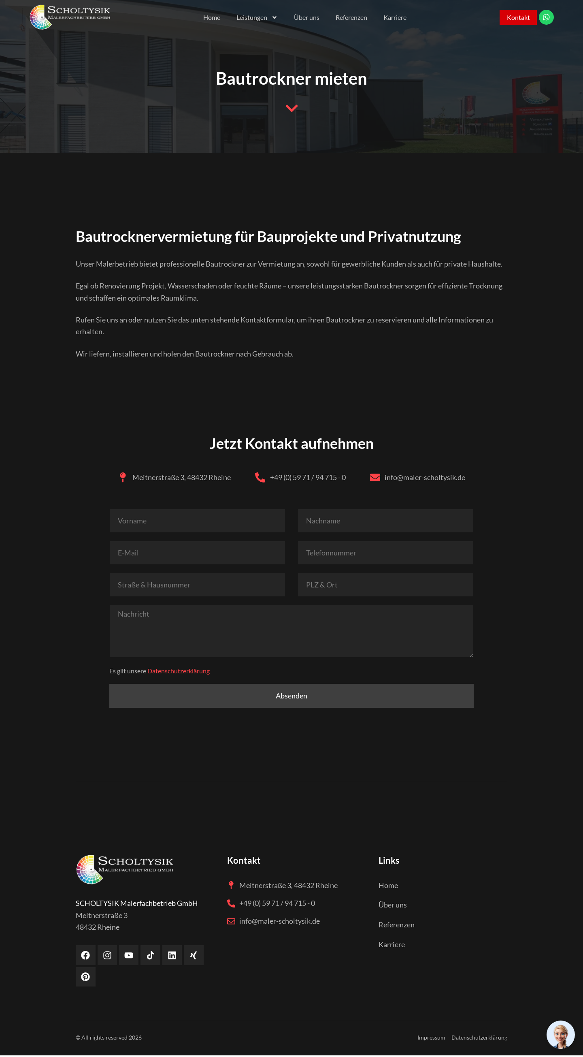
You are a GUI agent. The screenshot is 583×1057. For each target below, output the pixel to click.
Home (210, 17)
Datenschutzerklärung (178, 672)
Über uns (305, 17)
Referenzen (350, 17)
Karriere (393, 17)
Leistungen (255, 17)
